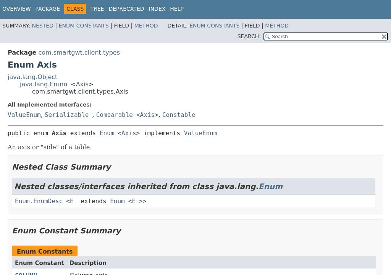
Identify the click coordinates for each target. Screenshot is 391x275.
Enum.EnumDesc (39, 201)
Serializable (67, 114)
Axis (82, 84)
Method (146, 26)
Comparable (114, 114)
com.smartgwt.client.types (79, 52)
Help (177, 9)
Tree (97, 9)
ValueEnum (24, 114)
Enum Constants (84, 26)
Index (157, 9)
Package (48, 9)
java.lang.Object (32, 77)
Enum (107, 133)
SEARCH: (249, 36)
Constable (179, 114)
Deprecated (126, 9)
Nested (42, 26)
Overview (16, 9)
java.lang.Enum (43, 84)
